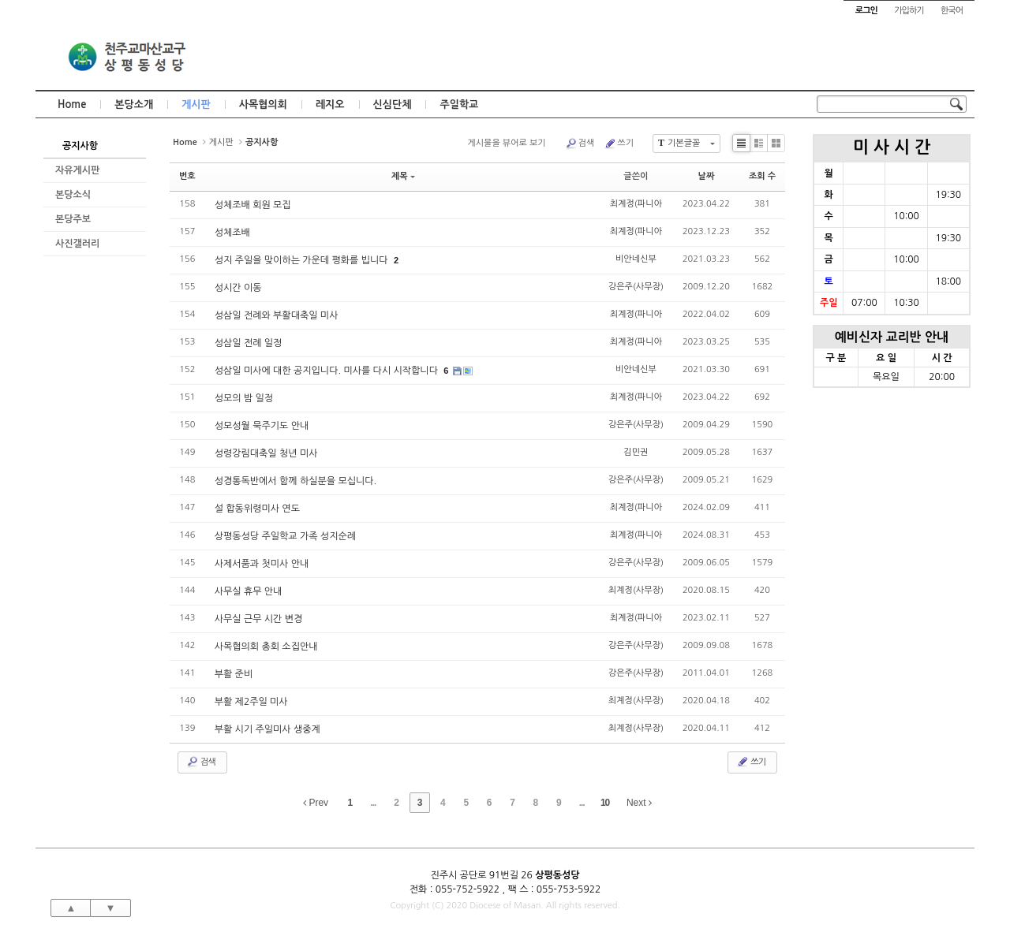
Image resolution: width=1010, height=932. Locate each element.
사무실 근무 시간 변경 (259, 619)
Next (639, 802)
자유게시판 (77, 170)
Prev (315, 802)
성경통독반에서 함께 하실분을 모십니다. (295, 481)
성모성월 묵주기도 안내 (262, 426)
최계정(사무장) (636, 590)
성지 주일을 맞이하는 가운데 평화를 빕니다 (303, 260)
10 (604, 802)
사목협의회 (263, 104)
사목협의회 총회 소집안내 (266, 646)
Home (72, 104)
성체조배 (232, 232)
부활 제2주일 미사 (251, 701)
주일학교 (459, 104)
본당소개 (133, 104)
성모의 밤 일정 (244, 398)
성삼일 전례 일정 (248, 343)
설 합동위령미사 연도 (257, 508)
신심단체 (392, 104)
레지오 (330, 104)
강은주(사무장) (636, 286)
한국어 (952, 10)
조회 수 (762, 176)
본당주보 (73, 219)
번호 (187, 176)
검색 (580, 143)
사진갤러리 (77, 243)
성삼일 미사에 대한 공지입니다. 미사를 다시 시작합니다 (328, 370)
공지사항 (80, 146)
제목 (403, 176)
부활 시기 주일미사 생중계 (267, 729)
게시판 (196, 104)
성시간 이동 (238, 288)
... (373, 802)
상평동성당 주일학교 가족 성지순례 (285, 536)
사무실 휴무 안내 (248, 591)
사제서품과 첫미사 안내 (262, 564)
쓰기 (619, 143)
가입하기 (908, 10)
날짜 (706, 176)
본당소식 (73, 194)
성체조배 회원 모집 (253, 205)
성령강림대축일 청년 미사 (266, 453)
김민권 (635, 452)
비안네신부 (635, 259)
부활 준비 (233, 674)
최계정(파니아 (636, 203)
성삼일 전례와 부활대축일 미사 (277, 315)
